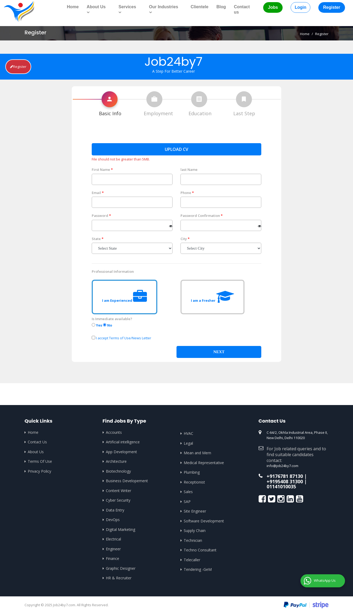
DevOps (113, 519)
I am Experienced (124, 297)
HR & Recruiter (118, 577)
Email (96, 192)
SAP (187, 501)
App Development (121, 451)
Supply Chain (195, 530)
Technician (193, 540)
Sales (188, 491)
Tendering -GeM (198, 569)
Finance (112, 558)
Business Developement (127, 480)
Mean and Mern (197, 452)
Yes (97, 325)
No (107, 325)
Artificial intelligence (123, 441)
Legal (188, 443)
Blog (221, 7)
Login (300, 7)
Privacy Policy (39, 471)
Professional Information (113, 271)
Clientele (199, 7)
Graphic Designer (120, 568)
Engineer (113, 548)
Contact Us (37, 441)
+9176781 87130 (285, 476)
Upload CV (176, 149)
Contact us (242, 9)
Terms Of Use (40, 461)
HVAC (188, 433)
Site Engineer (195, 511)
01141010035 (281, 486)
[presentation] (221, 326)
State (96, 238)
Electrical (113, 539)
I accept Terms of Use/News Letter (123, 338)
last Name (189, 169)
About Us (36, 451)
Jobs (273, 7)
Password (100, 215)
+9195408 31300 (285, 481)
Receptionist (194, 482)
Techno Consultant (200, 549)
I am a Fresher (212, 297)
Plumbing (192, 472)
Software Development (204, 520)
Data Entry (115, 510)
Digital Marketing (120, 529)
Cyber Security (118, 500)
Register (331, 7)
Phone (185, 192)
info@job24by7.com (282, 465)
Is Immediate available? (112, 318)
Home (73, 7)
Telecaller (192, 559)
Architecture (116, 461)
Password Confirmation (200, 215)
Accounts (114, 432)
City (183, 238)
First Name (101, 169)
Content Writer (118, 490)
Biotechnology (118, 471)
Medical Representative (204, 462)
